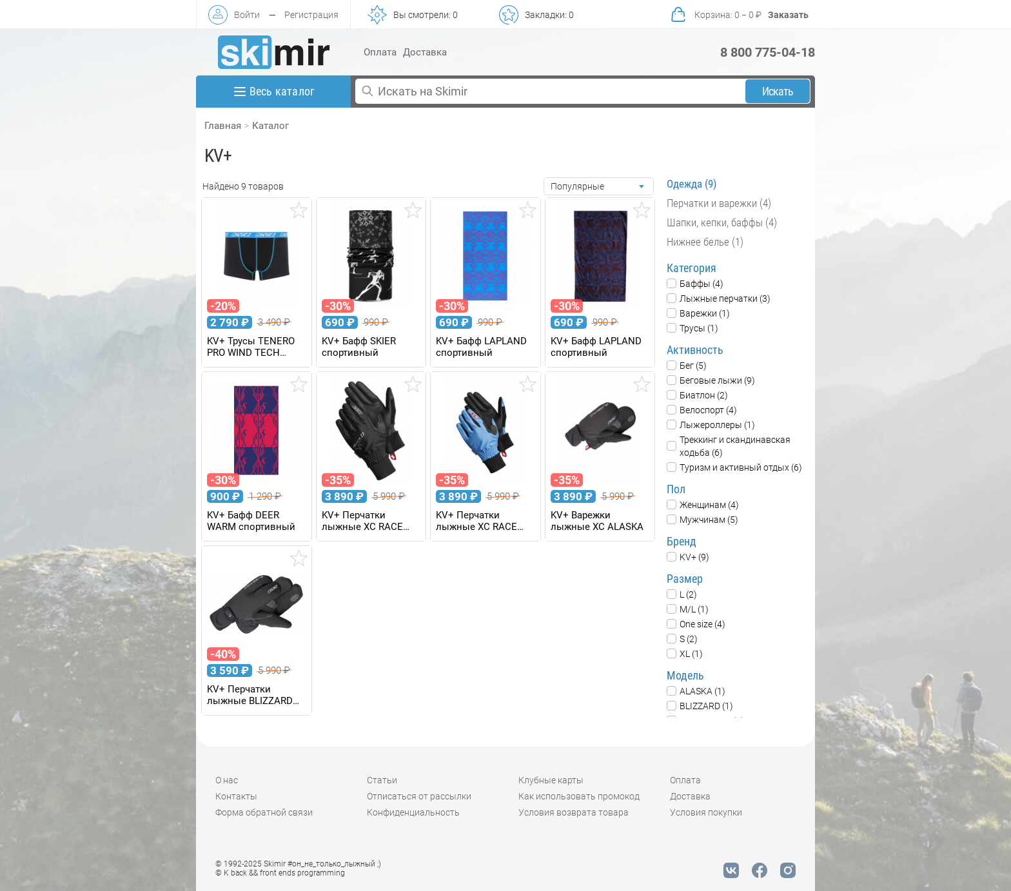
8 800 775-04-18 (767, 52)
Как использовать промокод (579, 796)
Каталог (270, 126)
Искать (778, 91)
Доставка (425, 52)
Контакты (236, 796)
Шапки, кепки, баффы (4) (722, 222)
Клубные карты (551, 780)
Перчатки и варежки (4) (719, 203)
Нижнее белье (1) (705, 241)
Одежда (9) (691, 183)
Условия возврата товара (573, 812)
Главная (222, 126)
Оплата (380, 52)
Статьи (382, 780)
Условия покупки (706, 812)
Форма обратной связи (264, 812)
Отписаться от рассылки (419, 796)
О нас (226, 780)
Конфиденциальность (413, 812)
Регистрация (311, 15)
